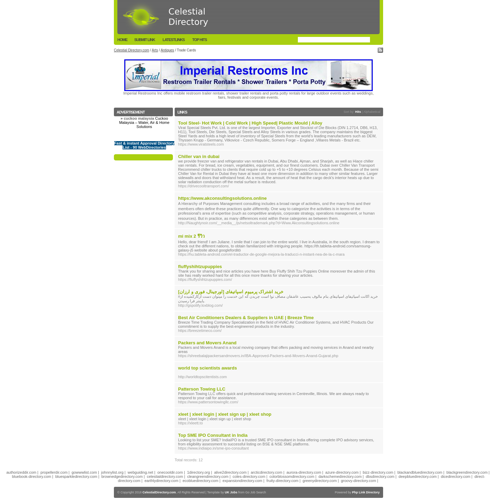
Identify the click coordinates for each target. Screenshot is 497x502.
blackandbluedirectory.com (419, 472)
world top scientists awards (207, 368)
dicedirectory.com (455, 476)
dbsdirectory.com (380, 476)
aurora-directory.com (303, 472)
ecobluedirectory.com (200, 481)
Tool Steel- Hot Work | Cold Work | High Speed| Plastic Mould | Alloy (250, 123)
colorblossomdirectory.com (292, 476)
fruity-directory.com (282, 481)
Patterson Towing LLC (201, 389)
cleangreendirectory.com (207, 476)
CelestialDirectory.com (159, 492)
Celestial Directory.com (131, 50)
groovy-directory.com (358, 481)
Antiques (167, 50)
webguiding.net (140, 472)
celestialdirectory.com (165, 476)
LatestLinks (174, 40)
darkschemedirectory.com (340, 476)
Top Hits (199, 40)
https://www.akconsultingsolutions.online (222, 198)
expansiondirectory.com (242, 481)
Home (122, 40)
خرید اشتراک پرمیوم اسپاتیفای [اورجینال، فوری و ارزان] (230, 291)
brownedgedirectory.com (122, 476)
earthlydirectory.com (161, 481)
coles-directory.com (249, 476)
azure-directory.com (342, 472)
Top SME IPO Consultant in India (212, 435)
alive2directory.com (230, 472)
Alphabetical (371, 112)
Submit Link (144, 40)
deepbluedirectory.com (418, 476)
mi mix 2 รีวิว (191, 236)
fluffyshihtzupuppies (200, 266)
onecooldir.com (170, 472)
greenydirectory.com (320, 481)
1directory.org (198, 472)
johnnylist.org (112, 472)
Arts (155, 50)
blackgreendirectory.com (467, 472)
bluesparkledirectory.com (76, 476)
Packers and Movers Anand (207, 342)
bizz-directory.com (378, 472)
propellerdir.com (53, 472)
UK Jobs (231, 492)
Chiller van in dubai (199, 156)
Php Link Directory (366, 492)
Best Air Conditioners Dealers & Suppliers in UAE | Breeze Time (246, 317)
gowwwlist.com (84, 472)
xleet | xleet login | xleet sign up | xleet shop (224, 414)
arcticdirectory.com (266, 472)
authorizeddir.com (21, 472)
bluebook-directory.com (31, 476)
